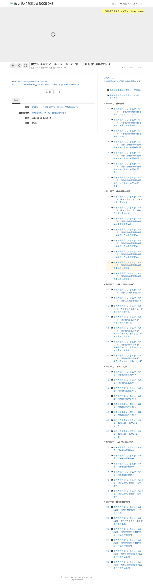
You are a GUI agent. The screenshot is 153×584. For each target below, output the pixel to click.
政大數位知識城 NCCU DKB (31, 3)
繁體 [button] (124, 3)
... (41, 107)
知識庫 (35, 107)
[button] (135, 3)
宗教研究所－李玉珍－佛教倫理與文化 (62, 107)
